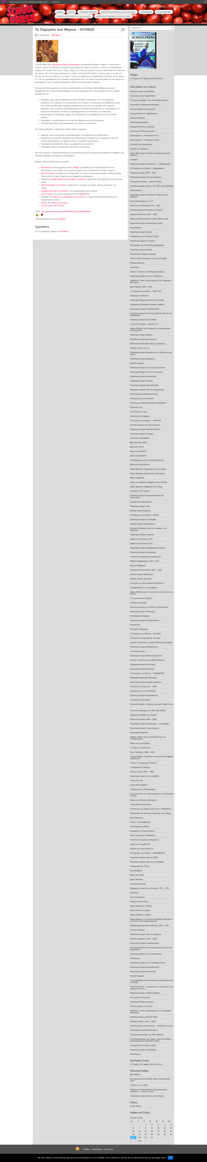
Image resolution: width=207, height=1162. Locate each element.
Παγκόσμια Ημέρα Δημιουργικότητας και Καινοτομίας (147, 496)
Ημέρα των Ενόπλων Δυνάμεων (143, 800)
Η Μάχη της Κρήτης (138, 603)
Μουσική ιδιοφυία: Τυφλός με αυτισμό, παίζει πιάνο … (151, 705)
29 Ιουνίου (62, 203)
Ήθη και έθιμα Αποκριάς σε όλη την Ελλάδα (148, 258)
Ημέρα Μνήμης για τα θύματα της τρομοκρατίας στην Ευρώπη (150, 329)
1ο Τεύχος (134, 78)
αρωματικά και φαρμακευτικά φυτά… (145, 105)
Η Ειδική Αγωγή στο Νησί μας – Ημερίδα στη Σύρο (151, 1026)
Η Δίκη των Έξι (136, 780)
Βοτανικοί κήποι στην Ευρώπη (143, 109)
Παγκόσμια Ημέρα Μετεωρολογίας (144, 385)
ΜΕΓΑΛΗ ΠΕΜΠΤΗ (138, 456)
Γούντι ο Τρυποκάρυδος (140, 822)
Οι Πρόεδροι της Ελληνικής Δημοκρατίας (147, 245)
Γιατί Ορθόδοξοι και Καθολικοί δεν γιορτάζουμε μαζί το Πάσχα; (151, 981)
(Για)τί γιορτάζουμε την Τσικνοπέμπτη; (146, 954)
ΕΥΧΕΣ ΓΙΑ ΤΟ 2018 (139, 1085)
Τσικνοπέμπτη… (137, 190)
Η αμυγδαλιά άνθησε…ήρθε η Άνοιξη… (146, 181)
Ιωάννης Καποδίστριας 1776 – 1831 (145, 205)
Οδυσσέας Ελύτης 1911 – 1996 (143, 686)
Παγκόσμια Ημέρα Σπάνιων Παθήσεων (146, 276)
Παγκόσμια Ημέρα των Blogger (143, 519)
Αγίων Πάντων (47, 194)
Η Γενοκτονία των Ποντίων (141, 598)
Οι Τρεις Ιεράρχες (137, 930)
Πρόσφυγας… (136, 958)
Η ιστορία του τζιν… (138, 651)
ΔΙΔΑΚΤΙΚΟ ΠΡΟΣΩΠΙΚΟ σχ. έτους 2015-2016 (118, 12)
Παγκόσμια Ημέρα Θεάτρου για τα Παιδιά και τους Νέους (151, 353)
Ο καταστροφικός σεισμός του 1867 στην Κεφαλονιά (152, 186)
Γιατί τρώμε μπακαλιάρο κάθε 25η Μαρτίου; (148, 403)
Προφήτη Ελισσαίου (49, 191)
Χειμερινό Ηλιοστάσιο (139, 901)
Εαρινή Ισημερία (137, 363)
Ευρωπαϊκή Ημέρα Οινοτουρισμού (144, 728)
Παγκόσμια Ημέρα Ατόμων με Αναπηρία (147, 862)
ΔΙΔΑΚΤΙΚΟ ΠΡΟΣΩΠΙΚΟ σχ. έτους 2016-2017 (74, 16)
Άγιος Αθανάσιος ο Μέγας (141, 906)
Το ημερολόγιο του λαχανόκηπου (144, 113)
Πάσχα (75, 167)
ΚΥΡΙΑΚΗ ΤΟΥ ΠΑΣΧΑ (140, 491)
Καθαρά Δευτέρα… (138, 263)
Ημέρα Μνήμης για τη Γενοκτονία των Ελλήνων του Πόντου (151, 593)
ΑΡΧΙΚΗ (60, 12)
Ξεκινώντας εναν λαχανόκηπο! (143, 96)
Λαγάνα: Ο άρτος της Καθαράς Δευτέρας (147, 272)
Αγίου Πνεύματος (48, 173)
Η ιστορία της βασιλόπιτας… (142, 144)
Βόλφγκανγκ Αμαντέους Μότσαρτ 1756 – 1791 (149, 888)
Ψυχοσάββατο (136, 227)
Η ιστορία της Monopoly (140, 700)
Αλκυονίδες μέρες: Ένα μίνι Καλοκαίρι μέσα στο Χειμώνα (150, 154)
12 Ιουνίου (61, 185)
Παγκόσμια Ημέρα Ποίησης (141, 381)
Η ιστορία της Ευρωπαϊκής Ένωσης (145, 638)
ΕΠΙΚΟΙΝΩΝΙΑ (146, 12)
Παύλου (54, 203)
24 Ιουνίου (79, 197)
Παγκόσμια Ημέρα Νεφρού (141, 335)
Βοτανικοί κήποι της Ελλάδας (142, 91)
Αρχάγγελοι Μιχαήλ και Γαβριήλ (143, 715)
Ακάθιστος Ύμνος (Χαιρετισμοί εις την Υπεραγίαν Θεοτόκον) (150, 281)
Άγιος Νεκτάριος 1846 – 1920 (142, 752)
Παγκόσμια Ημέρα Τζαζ (140, 506)
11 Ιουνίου (80, 179)
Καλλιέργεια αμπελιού (139, 732)
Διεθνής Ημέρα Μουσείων (141, 579)
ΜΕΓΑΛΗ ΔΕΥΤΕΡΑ (138, 442)
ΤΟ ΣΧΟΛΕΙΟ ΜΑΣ (164, 12)
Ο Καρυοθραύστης (138, 884)
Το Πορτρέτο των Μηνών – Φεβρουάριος (147, 168)
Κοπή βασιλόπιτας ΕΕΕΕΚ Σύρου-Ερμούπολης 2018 (150, 1080)
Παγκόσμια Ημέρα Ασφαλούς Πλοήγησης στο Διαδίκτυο (149, 196)
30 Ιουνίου (59, 206)
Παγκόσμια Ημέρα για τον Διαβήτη (144, 776)
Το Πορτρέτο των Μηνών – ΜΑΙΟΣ (144, 515)
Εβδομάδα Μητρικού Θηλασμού (143, 678)
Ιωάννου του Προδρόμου (63, 197)
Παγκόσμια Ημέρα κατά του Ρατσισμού (146, 372)
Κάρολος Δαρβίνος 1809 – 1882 (143, 939)
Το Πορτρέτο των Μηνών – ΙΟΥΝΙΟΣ (145, 633)
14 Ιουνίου (63, 191)
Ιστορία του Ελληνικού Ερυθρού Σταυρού (147, 660)
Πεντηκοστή (46, 167)
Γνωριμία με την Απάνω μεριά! (143, 1045)
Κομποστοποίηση (137, 118)
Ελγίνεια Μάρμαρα (138, 565)
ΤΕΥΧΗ (71, 12)
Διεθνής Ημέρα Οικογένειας (141, 574)
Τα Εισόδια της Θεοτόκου (140, 804)
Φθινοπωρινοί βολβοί (139, 122)
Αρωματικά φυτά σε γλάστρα (142, 127)
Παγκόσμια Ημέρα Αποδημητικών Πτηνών (147, 548)
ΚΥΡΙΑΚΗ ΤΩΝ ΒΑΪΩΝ (139, 438)
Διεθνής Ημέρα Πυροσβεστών (142, 524)
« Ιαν (139, 1141)
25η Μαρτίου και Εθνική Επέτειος (144, 394)
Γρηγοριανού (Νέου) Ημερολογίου (65, 64)
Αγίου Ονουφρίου (48, 185)
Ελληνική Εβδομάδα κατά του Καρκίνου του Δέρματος (148, 529)
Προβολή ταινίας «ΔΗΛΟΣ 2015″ (144, 1017)
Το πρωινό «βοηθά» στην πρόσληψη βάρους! (149, 100)
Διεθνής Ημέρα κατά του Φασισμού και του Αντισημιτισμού (148, 738)
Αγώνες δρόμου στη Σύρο (141, 1006)
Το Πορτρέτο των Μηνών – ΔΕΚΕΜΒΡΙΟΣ (147, 853)
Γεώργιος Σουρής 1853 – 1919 (143, 173)
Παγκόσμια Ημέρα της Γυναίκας (143, 320)
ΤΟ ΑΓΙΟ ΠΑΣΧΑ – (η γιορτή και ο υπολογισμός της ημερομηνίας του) (151, 988)
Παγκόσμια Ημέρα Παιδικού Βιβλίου (145, 429)
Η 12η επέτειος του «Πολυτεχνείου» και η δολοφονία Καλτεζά (152, 795)
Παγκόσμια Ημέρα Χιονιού (141, 232)
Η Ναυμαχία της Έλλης (139, 866)
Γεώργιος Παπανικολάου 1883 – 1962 (146, 570)
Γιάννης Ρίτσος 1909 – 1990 (142, 772)
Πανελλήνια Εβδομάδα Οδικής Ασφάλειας (147, 343)
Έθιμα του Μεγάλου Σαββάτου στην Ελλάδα (148, 482)
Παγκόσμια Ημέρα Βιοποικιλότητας (144, 620)
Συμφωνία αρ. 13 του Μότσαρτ (143, 691)
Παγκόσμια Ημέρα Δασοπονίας (143, 376)
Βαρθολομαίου (57, 179)
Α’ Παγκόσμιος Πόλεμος (140, 767)
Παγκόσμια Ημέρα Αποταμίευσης (144, 695)
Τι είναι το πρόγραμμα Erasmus (143, 763)
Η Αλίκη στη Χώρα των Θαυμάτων (144, 840)
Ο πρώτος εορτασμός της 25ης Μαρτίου (147, 1034)
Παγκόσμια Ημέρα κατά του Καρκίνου (146, 177)
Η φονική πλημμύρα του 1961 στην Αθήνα (147, 710)
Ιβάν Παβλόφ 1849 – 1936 (141, 287)
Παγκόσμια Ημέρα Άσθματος (142, 535)
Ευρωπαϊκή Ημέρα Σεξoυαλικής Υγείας (146, 223)
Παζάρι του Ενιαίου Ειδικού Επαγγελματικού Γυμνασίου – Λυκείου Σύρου (148, 1090)
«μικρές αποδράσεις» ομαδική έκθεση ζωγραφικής (151, 642)
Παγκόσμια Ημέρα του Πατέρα (142, 664)
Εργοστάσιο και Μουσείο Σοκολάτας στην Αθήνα (150, 813)
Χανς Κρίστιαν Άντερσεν (140, 997)
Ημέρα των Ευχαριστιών (140, 844)
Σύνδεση (55, 2)
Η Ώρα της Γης (136, 407)
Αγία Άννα (134, 893)
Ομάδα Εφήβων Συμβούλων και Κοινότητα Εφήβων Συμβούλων (152, 757)
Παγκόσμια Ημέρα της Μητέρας (143, 552)
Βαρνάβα (71, 179)
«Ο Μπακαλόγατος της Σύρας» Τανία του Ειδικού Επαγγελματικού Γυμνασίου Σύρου (150, 1040)
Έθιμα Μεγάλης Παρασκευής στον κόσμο (147, 473)
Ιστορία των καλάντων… (140, 149)
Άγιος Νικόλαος (136, 879)
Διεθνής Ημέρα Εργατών (140, 511)
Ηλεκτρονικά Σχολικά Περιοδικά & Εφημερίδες (29, 2)
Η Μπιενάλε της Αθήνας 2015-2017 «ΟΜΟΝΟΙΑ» (151, 809)
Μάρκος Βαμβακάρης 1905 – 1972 (144, 561)
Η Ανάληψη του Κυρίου (139, 616)
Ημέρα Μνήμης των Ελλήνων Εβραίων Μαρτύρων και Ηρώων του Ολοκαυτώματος (151, 920)
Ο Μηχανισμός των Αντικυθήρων (144, 587)
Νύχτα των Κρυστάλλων (140, 743)
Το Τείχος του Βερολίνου (140, 748)
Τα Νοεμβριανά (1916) (139, 826)
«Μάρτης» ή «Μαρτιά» (139, 296)
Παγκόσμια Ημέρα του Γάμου (142, 241)
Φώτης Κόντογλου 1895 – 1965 (143, 719)
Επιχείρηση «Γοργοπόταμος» (142, 831)
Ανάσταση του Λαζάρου (140, 416)
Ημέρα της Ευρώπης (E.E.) (141, 543)
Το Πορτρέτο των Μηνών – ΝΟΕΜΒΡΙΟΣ (147, 673)
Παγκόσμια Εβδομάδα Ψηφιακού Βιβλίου (147, 304)
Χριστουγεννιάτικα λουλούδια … (143, 131)
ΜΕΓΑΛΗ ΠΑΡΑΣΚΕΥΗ (140, 465)
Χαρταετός (134, 267)
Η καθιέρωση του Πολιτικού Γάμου (144, 236)
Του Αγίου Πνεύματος (139, 629)
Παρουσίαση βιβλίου (138, 785)
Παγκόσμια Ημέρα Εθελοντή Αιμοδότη (146, 656)
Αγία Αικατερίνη (136, 818)
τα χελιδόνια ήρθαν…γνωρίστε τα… (145, 324)
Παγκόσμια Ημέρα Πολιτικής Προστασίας (147, 300)
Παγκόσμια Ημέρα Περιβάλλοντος (144, 647)
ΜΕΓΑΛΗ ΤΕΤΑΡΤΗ (138, 451)
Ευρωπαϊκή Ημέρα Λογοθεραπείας (144, 309)
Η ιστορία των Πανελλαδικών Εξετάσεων (147, 583)
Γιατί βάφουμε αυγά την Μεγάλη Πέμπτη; (147, 460)
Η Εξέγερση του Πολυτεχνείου (142, 789)
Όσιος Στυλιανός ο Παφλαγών (142, 835)
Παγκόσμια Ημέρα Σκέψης (141, 250)
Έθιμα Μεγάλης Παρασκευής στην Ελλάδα (148, 469)
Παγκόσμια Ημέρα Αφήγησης (142, 359)
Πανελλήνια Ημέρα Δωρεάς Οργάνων (146, 682)
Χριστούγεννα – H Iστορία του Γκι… (145, 135)
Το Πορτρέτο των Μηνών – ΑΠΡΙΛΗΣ (145, 420)
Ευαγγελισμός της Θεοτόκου (142, 398)
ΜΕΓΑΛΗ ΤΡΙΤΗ (137, 447)
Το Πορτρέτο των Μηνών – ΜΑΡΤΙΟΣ (146, 291)
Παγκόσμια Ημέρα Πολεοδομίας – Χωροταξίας (149, 724)
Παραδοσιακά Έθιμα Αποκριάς (143, 254)
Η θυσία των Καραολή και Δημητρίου (145, 557)
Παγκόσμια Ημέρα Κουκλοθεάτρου (144, 967)
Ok (170, 1158)
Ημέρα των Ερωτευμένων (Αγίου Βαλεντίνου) (149, 219)
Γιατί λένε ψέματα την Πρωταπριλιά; (145, 425)
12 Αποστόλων (47, 206)
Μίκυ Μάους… (136, 1054)
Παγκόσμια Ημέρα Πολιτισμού (142, 611)
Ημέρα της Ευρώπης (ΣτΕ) (141, 539)
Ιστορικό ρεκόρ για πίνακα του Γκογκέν (146, 210)
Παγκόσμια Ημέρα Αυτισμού (142, 434)
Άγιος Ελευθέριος (137, 897)
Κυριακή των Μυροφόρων (141, 502)
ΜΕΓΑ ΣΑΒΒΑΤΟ (137, 478)
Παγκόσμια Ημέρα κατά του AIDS (144, 857)
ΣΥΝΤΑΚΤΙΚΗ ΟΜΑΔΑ (88, 12)
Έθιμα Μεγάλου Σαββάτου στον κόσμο (146, 487)
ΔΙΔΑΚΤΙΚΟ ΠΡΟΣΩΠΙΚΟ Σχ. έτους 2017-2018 (113, 16)
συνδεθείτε (64, 231)
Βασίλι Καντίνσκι (137, 875)
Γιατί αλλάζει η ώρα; (138, 412)
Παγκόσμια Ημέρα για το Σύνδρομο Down (147, 367)
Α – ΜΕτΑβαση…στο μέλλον (164, 6)
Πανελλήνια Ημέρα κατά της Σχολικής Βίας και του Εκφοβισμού (151, 314)
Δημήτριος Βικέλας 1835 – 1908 (143, 214)
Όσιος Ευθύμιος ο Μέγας (140, 915)
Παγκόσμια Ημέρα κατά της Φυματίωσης (147, 390)
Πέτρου (44, 203)
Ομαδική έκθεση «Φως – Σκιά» (143, 1021)
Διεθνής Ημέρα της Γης (139, 348)
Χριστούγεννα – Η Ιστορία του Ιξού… (145, 140)
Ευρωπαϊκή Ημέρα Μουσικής (142, 669)
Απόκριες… (135, 159)
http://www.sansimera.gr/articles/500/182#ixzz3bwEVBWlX (66, 211)
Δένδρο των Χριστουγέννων (142, 848)
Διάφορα (57, 35)
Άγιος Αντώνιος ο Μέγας (140, 910)
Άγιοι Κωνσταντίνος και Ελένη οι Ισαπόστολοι (149, 607)
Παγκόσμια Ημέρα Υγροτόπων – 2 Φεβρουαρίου (150, 164)
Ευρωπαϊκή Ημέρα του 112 (141, 201)
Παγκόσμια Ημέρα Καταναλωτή (143, 339)
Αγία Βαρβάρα (136, 871)
